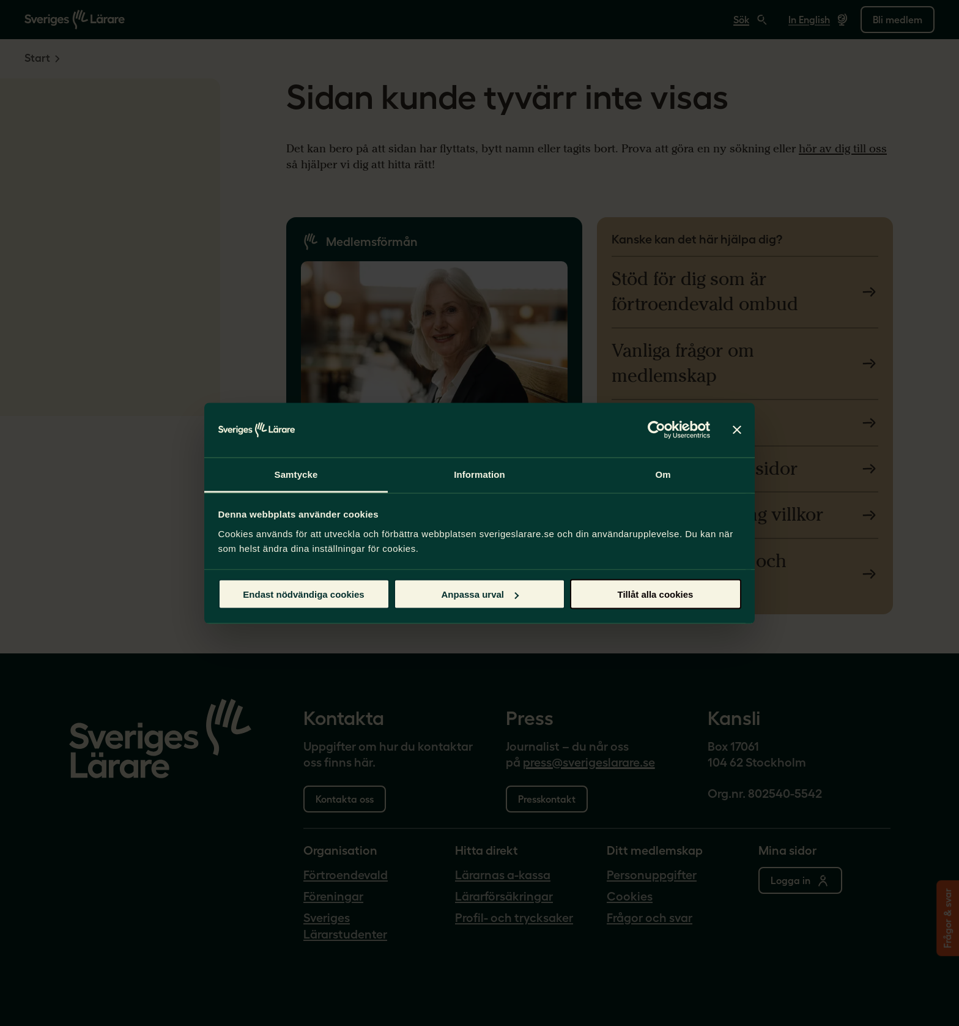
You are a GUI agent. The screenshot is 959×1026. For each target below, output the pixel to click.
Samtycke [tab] (296, 474)
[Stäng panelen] (737, 430)
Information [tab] (479, 474)
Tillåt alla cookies (656, 594)
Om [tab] (662, 474)
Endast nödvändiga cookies (303, 594)
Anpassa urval (480, 594)
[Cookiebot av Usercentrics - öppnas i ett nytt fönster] (656, 430)
